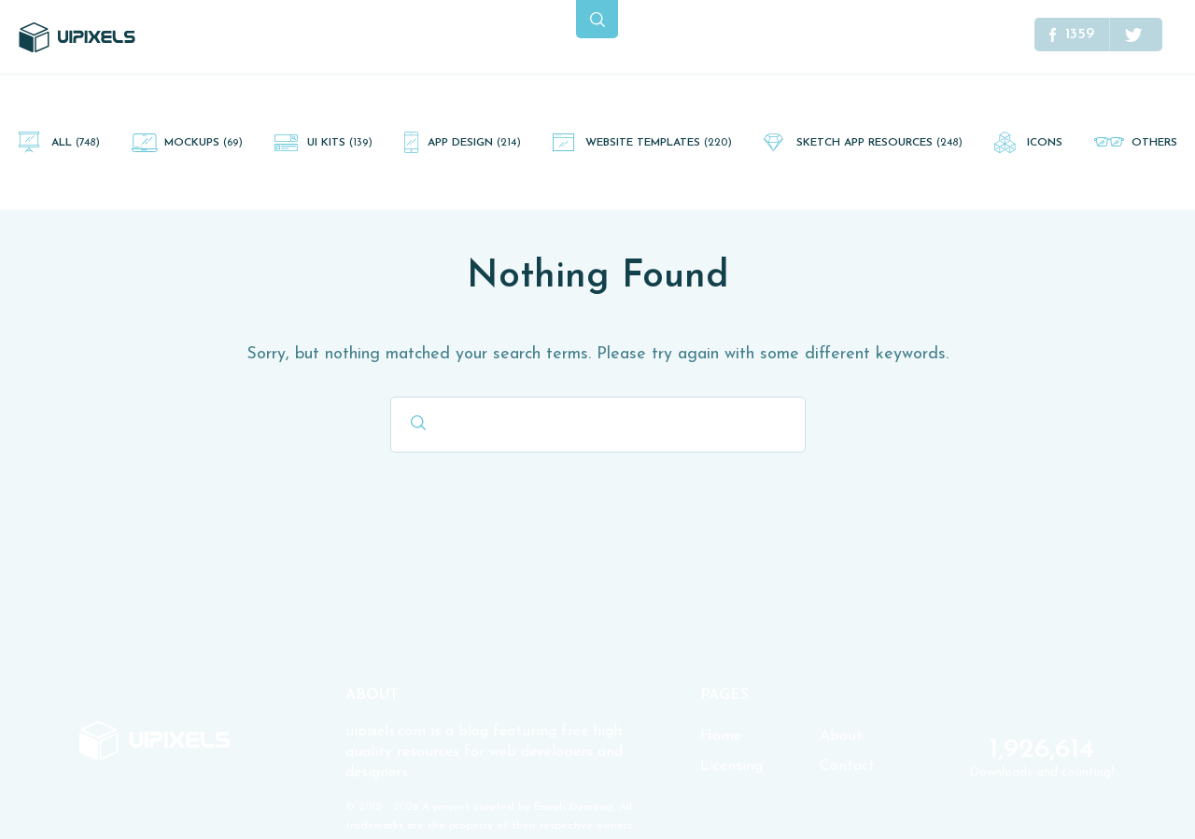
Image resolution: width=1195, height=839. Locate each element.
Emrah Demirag (573, 807)
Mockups (203, 142)
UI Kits (340, 142)
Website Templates (658, 142)
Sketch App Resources (879, 142)
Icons (1044, 142)
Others (1154, 142)
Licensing (731, 766)
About (841, 736)
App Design (474, 142)
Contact (847, 766)
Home (720, 736)
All (75, 142)
